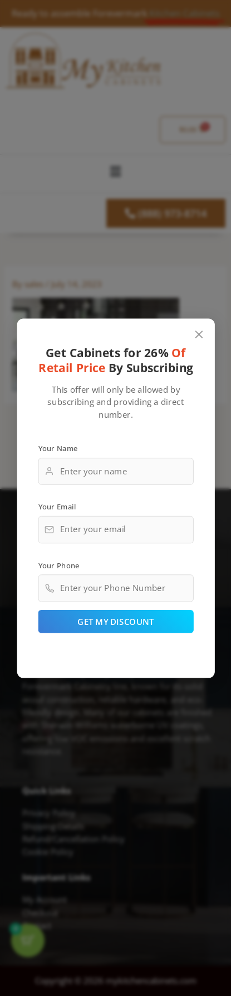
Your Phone (58, 565)
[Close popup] (198, 334)
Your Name (57, 448)
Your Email (57, 507)
